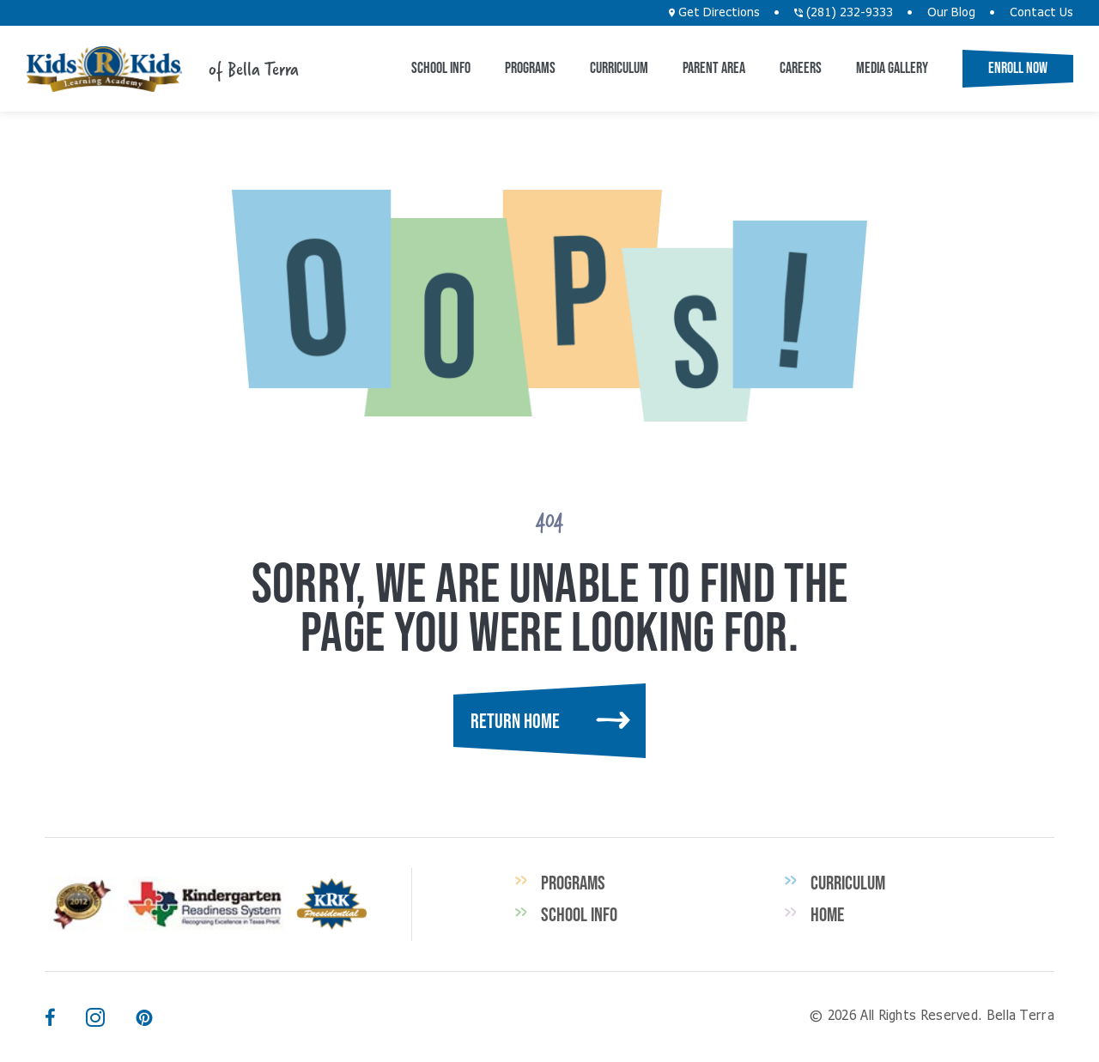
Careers (801, 67)
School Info (441, 67)
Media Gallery (892, 67)
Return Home (515, 720)
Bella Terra (104, 69)
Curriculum (619, 67)
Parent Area (714, 67)
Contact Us (1041, 13)
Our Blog (951, 13)
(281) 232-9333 (843, 13)
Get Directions (714, 13)
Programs (530, 67)
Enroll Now (1017, 67)
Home (827, 914)
